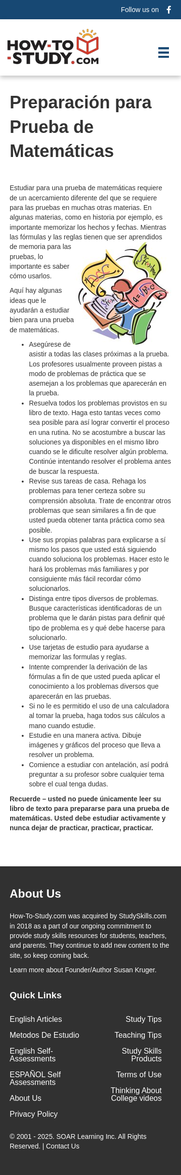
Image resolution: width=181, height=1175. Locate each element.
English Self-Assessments (33, 1055)
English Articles (36, 1019)
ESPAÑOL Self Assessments (35, 1078)
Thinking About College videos (136, 1094)
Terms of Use (139, 1075)
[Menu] (163, 52)
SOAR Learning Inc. (86, 1136)
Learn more (27, 970)
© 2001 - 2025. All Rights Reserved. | (78, 1141)
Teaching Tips (138, 1035)
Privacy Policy (34, 1114)
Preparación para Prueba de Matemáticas (81, 126)
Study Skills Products (142, 1055)
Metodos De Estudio (44, 1035)
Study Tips (143, 1019)
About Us (26, 1098)
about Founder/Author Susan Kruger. (83, 970)
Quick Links (36, 995)
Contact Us (63, 1146)
